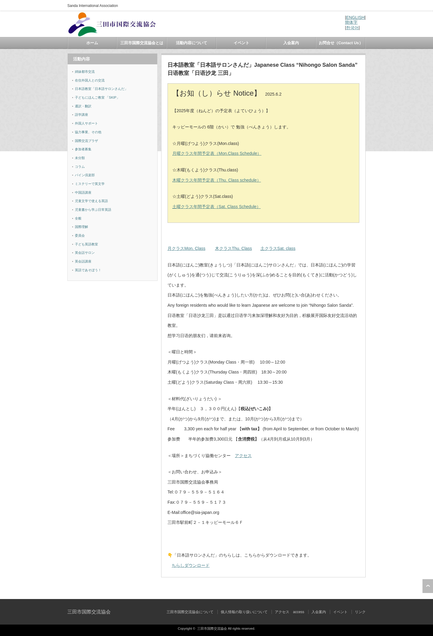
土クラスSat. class (278, 248)
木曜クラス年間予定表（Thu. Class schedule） (216, 180)
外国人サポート (86, 123)
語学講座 (81, 114)
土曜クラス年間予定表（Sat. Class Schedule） (216, 206)
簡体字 (351, 22)
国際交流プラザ (86, 141)
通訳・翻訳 (83, 106)
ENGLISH (355, 17)
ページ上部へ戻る (427, 586)
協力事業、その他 (88, 132)
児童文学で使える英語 (91, 201)
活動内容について (191, 43)
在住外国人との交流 (90, 80)
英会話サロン (85, 252)
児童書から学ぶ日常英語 (93, 209)
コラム (80, 166)
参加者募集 (83, 149)
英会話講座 (83, 261)
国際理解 (81, 227)
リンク (360, 612)
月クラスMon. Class (186, 248)
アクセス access (289, 612)
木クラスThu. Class (233, 248)
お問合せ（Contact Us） (341, 43)
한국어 (352, 27)
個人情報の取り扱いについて (244, 612)
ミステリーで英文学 (90, 184)
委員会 (80, 235)
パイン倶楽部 (85, 175)
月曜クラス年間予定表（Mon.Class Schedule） (216, 153)
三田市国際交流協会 (89, 611)
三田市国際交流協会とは (141, 43)
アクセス (243, 455)
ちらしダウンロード (191, 565)
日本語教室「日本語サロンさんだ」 (101, 89)
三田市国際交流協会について (190, 612)
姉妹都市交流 (85, 71)
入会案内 (291, 43)
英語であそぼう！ (88, 270)
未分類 (80, 158)
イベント (241, 43)
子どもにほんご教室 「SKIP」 (97, 97)
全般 (78, 218)
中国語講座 (83, 192)
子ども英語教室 (86, 244)
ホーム (92, 43)
